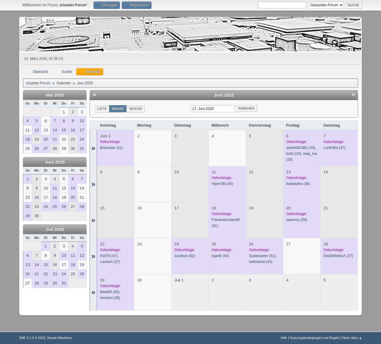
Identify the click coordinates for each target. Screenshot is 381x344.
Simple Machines (59, 338)
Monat (118, 108)
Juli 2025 (55, 229)
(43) (300, 148)
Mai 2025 (55, 95)
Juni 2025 (55, 162)
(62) (184, 256)
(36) (110, 298)
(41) (111, 148)
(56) (296, 220)
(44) (220, 256)
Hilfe (284, 338)
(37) (110, 262)
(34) (294, 154)
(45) (222, 184)
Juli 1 (179, 280)
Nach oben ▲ (352, 338)
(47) (335, 148)
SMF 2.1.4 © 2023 (32, 338)
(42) (109, 292)
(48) (298, 184)
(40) (261, 262)
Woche (135, 108)
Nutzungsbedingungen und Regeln (314, 338)
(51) (262, 256)
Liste (102, 108)
